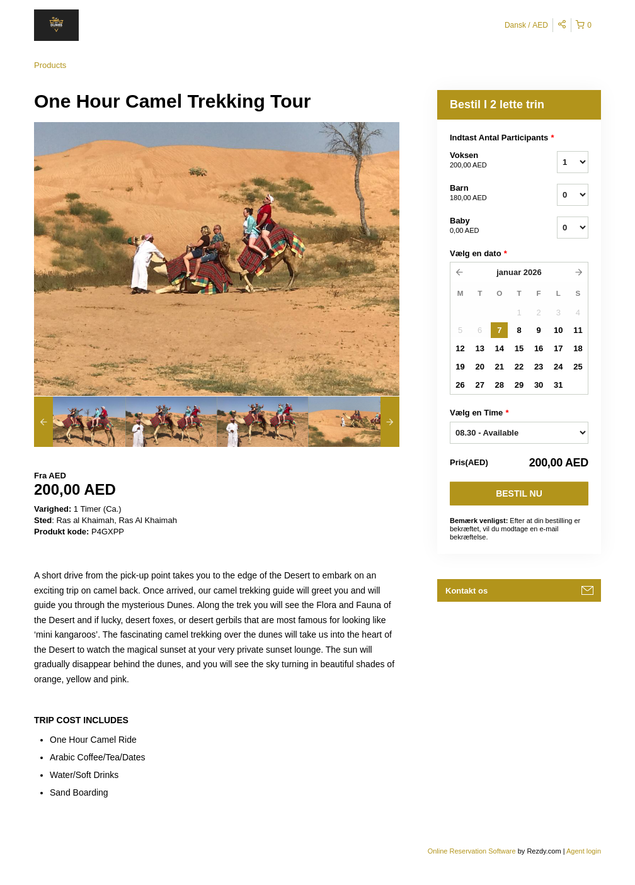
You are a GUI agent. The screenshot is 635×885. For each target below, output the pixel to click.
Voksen (487, 160)
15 (519, 348)
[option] (79, 422)
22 (519, 366)
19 (459, 366)
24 (558, 366)
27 (479, 385)
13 (479, 348)
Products (50, 65)
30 (538, 385)
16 (538, 348)
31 (558, 385)
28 (499, 385)
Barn (487, 193)
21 (499, 366)
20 (479, 366)
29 (519, 385)
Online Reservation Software (472, 851)
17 (558, 348)
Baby (487, 226)
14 (499, 348)
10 (558, 330)
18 (577, 348)
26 (459, 385)
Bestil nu (519, 493)
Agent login (583, 851)
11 (577, 330)
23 (538, 366)
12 (459, 348)
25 (577, 366)
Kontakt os (466, 590)
